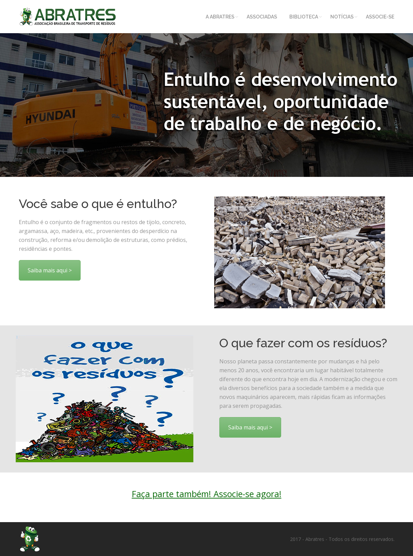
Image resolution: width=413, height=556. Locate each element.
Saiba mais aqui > (50, 270)
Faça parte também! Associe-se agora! (206, 494)
